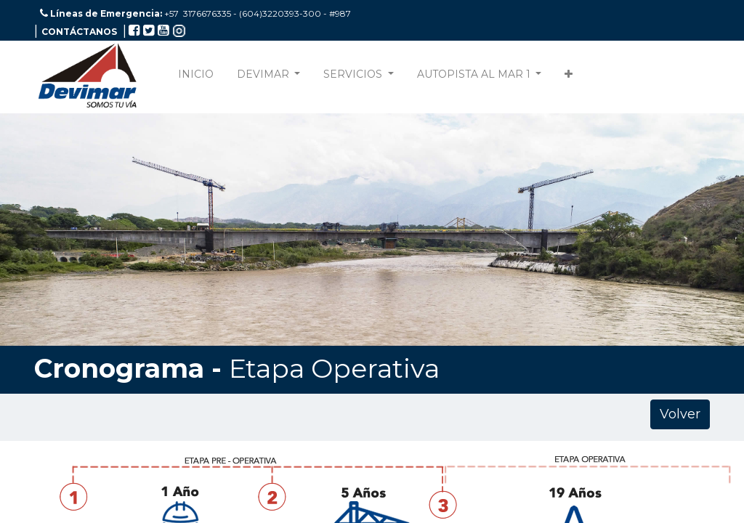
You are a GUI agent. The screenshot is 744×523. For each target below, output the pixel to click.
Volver (680, 414)
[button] (569, 77)
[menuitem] (196, 77)
